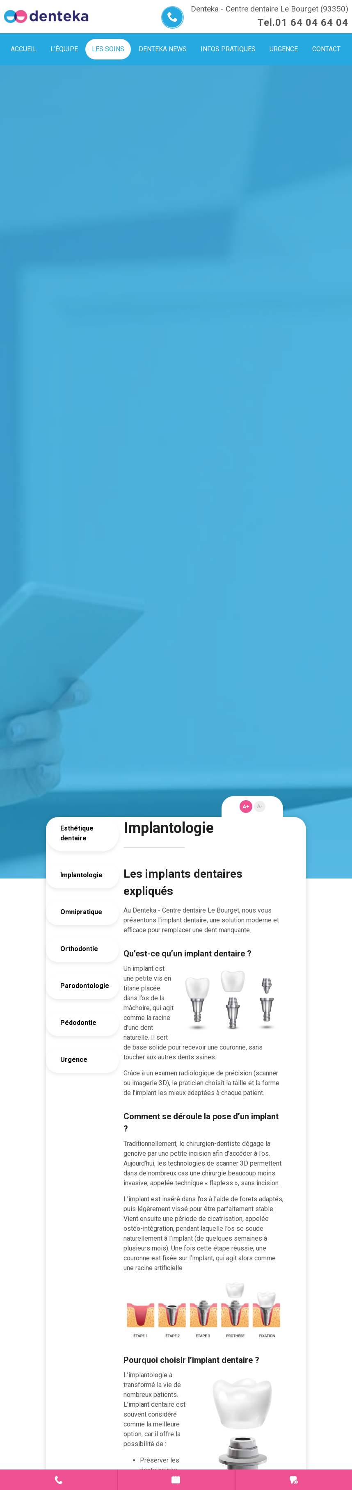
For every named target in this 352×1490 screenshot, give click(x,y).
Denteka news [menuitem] (163, 49)
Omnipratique (80, 912)
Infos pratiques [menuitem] (228, 49)
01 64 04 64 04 (311, 22)
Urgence (73, 1059)
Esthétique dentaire (77, 833)
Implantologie (80, 875)
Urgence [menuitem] (284, 49)
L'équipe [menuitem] (64, 49)
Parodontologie (80, 986)
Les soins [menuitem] (108, 49)
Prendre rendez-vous (176, 1479)
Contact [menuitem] (326, 49)
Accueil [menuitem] (24, 49)
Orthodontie (79, 949)
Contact (58, 1479)
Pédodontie (78, 1023)
